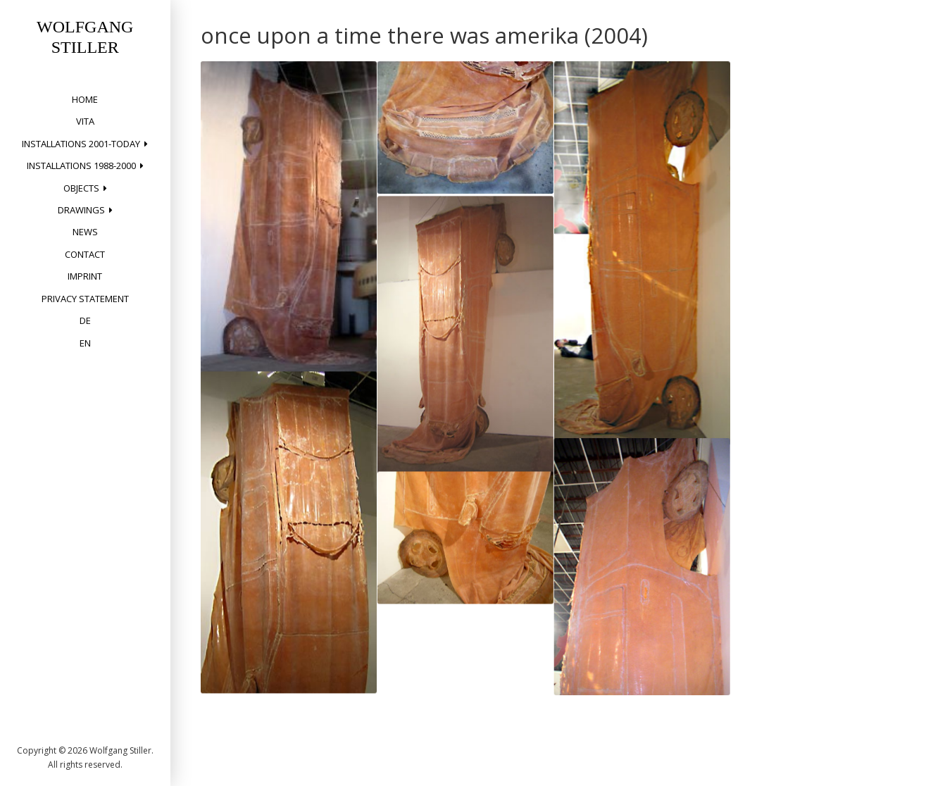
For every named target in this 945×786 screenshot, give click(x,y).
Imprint (85, 276)
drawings (81, 210)
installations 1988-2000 (81, 165)
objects (81, 188)
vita (85, 121)
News (85, 231)
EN (85, 343)
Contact (85, 254)
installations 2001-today (81, 143)
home (85, 99)
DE (85, 320)
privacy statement (85, 298)
